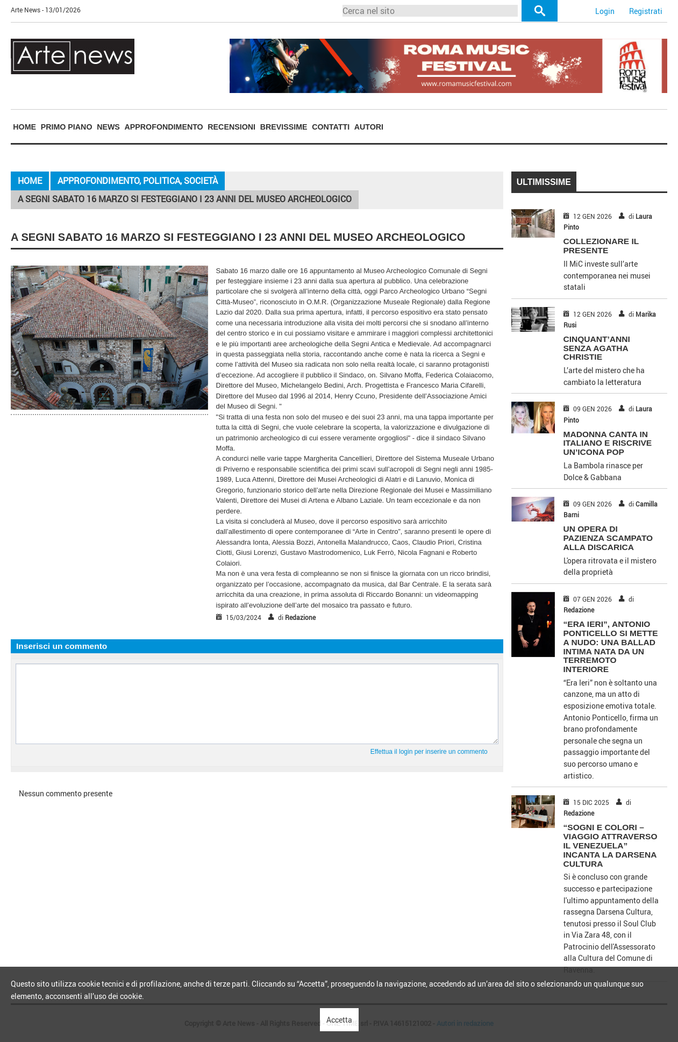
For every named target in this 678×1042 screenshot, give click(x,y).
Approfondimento (164, 127)
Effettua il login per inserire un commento (429, 751)
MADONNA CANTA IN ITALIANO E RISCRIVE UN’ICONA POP (607, 443)
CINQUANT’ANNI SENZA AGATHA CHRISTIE (596, 348)
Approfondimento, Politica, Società (138, 181)
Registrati (645, 11)
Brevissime (284, 127)
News (108, 127)
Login (605, 11)
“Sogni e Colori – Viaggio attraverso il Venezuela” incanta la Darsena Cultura (610, 845)
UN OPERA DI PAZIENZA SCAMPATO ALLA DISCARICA (608, 538)
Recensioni (231, 127)
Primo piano (66, 127)
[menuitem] (24, 127)
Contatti (330, 127)
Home (24, 127)
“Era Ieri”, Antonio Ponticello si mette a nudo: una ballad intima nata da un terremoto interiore (610, 646)
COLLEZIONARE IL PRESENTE (601, 246)
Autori (368, 127)
